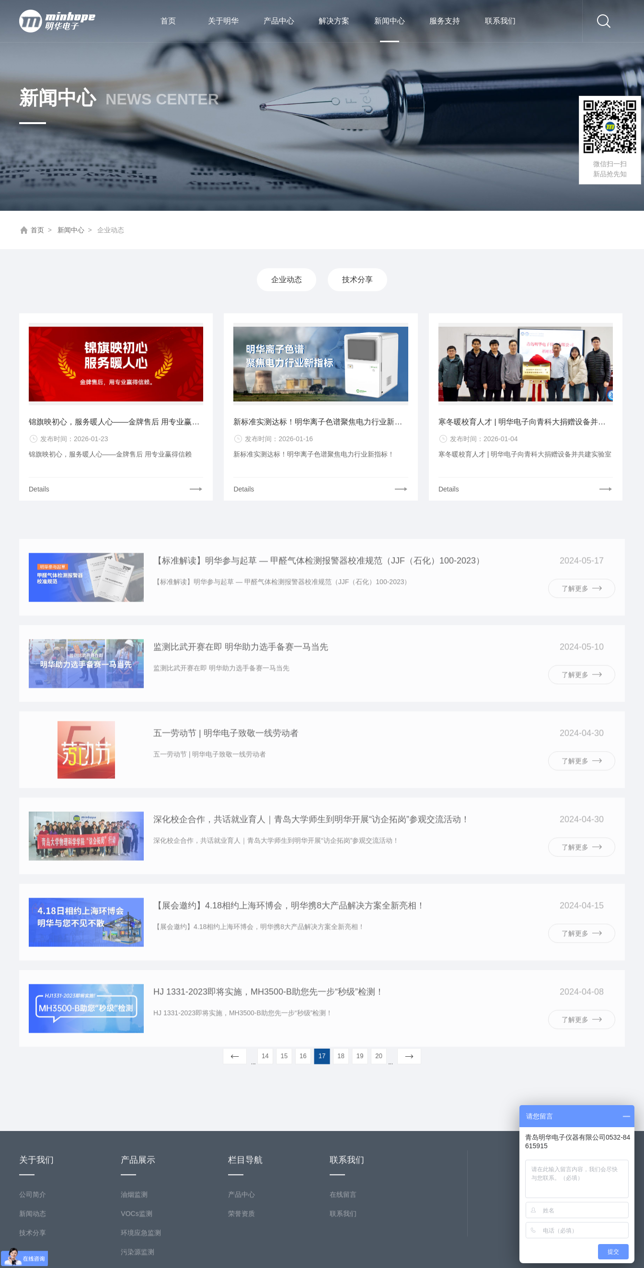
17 (322, 1055)
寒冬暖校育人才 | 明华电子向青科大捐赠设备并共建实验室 (525, 422)
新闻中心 (389, 29)
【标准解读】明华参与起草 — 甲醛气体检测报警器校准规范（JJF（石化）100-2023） (318, 584)
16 (307, 1055)
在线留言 (343, 1250)
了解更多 (582, 611)
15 (294, 1055)
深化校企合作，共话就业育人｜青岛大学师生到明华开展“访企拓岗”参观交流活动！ (311, 842)
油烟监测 (134, 1250)
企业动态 (286, 279)
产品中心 (279, 21)
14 (280, 1055)
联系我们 (500, 21)
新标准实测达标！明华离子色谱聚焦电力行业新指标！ (320, 422)
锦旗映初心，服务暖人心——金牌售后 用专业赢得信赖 (116, 422)
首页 (168, 21)
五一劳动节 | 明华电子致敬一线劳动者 (226, 756)
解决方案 (334, 21)
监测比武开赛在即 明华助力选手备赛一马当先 (240, 670)
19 (350, 1055)
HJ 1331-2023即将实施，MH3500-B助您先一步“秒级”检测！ (268, 1015)
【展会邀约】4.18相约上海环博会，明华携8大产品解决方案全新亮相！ (289, 929)
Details (39, 489)
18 (336, 1055)
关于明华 (223, 21)
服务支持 (444, 21)
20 (364, 1055)
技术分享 (357, 279)
